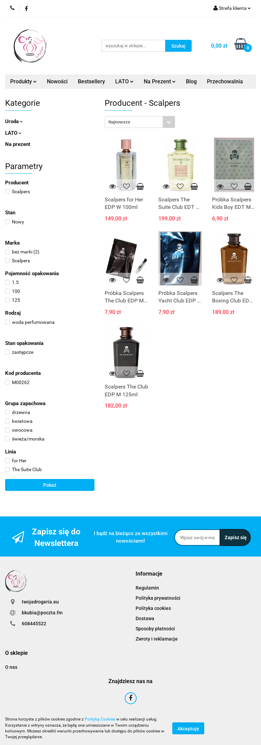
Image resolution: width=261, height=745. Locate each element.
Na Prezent (160, 81)
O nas (11, 667)
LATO (124, 81)
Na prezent (17, 144)
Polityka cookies (153, 608)
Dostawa (145, 618)
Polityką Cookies (100, 719)
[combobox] (140, 122)
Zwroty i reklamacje (157, 639)
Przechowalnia (225, 81)
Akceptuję (188, 728)
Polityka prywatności (158, 598)
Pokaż (49, 485)
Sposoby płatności (155, 628)
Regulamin (147, 588)
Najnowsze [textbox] (119, 122)
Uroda (14, 121)
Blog (191, 81)
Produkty (23, 81)
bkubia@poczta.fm (42, 612)
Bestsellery (91, 81)
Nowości (57, 81)
